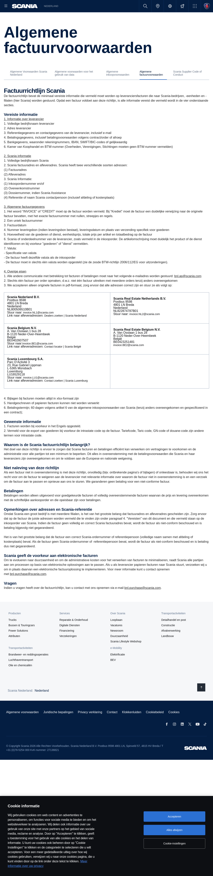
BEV (113, 672)
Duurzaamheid (119, 648)
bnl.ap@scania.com (187, 288)
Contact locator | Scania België (62, 358)
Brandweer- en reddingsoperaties (28, 666)
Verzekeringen (68, 648)
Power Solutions (18, 642)
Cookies (173, 724)
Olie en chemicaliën (20, 677)
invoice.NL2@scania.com (144, 326)
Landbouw (167, 648)
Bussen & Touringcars (21, 637)
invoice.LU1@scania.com (38, 389)
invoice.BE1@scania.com (37, 355)
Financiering (66, 642)
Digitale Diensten (69, 637)
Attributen (14, 648)
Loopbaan (116, 632)
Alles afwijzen (175, 830)
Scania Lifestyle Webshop (125, 653)
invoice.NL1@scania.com (38, 324)
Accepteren (174, 816)
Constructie (168, 637)
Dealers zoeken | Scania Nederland (65, 327)
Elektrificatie (117, 666)
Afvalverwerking (170, 642)
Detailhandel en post (173, 632)
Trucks (12, 632)
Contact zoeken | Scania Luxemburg (66, 393)
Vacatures (116, 637)
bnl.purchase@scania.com (28, 586)
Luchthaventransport (20, 672)
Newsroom (116, 642)
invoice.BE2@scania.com (128, 357)
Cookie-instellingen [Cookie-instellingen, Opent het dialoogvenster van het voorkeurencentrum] (174, 843)
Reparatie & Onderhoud (73, 632)
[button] (195, 6)
